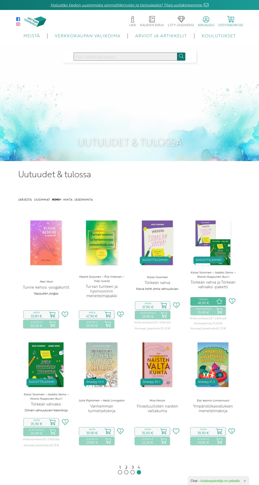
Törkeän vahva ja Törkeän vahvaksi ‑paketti (213, 267)
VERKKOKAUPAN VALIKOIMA (87, 35)
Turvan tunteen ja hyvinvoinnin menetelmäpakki (102, 274)
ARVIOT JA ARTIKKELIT (161, 35)
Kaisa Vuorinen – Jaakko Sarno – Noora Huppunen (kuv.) (213, 258)
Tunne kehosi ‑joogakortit (46, 270)
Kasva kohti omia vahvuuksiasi (157, 272)
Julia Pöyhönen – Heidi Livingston (102, 384)
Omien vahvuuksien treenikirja (46, 393)
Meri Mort (46, 265)
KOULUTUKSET (219, 35)
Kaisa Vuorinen (157, 260)
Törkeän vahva (157, 265)
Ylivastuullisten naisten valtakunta (157, 391)
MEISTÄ (31, 35)
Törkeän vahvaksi (46, 387)
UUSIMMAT (42, 183)
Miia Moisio (157, 384)
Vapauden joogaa (46, 276)
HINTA (67, 183)
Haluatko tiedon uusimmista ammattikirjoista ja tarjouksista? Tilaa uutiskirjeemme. (127, 5)
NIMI (56, 183)
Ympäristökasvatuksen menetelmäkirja (213, 391)
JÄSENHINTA (83, 183)
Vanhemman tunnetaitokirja (101, 391)
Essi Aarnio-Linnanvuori (213, 384)
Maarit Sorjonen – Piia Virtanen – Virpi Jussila (101, 262)
